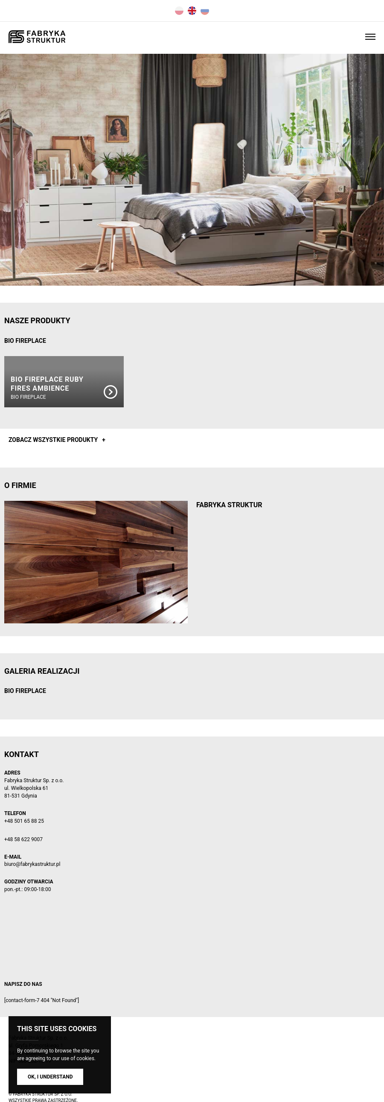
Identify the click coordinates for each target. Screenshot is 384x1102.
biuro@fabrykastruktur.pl (32, 864)
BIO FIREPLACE (25, 340)
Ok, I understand (50, 1077)
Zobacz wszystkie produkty (53, 439)
